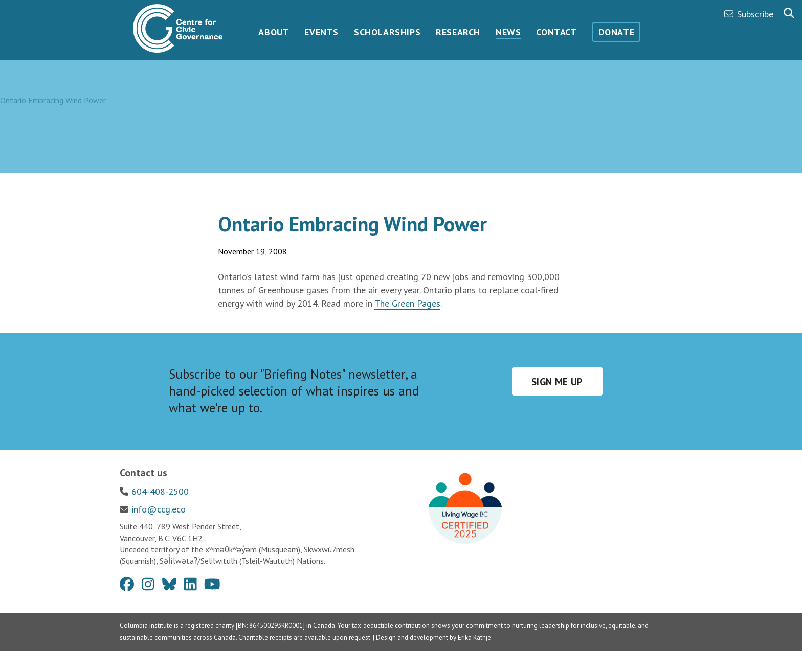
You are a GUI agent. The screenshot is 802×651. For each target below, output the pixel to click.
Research (458, 32)
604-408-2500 (160, 491)
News (508, 32)
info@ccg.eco (158, 509)
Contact (556, 32)
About (273, 32)
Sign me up (557, 382)
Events (321, 32)
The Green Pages (407, 303)
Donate (616, 32)
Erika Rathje (474, 637)
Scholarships (387, 32)
